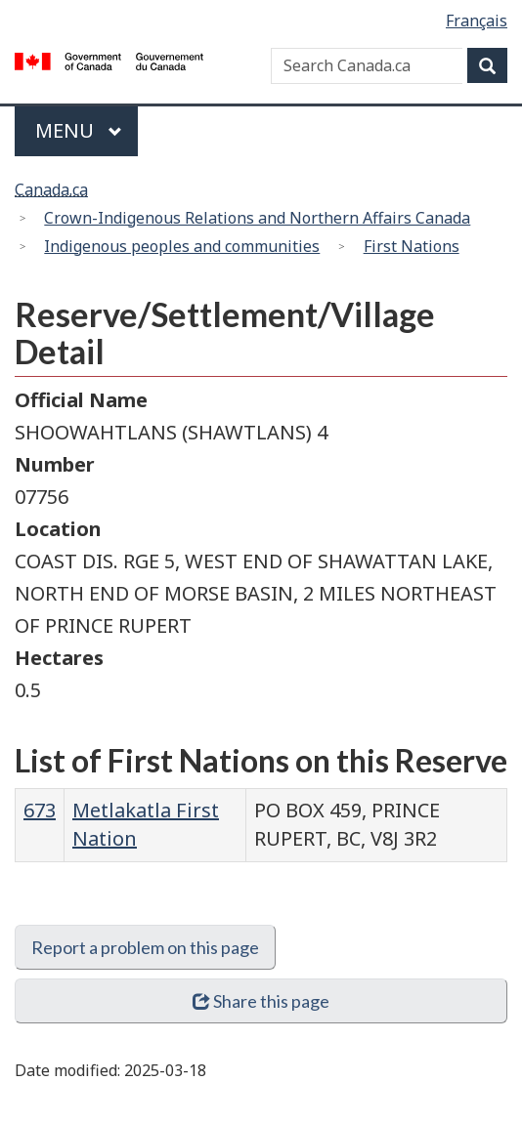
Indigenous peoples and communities (182, 246)
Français (476, 20)
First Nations (411, 246)
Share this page (261, 1001)
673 (39, 810)
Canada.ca (51, 189)
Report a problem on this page (145, 947)
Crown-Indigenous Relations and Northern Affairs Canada (257, 218)
